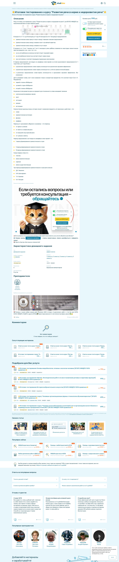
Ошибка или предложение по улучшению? (23, 292)
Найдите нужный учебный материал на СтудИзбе (51, 465)
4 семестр (69, 256)
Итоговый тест (17, 263)
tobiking (16, 317)
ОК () (112, 557)
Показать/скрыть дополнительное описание (23, 183)
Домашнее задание (19, 252)
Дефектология (51, 252)
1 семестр (49, 256)
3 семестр (63, 256)
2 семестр (56, 256)
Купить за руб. (94, 33)
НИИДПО (53, 263)
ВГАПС (17, 257)
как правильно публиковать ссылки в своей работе (81, 414)
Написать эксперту (33, 238)
